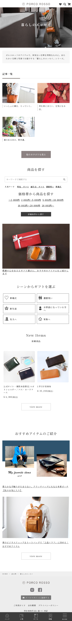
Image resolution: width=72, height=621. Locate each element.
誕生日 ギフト (38, 186)
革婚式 (59, 186)
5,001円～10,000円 (53, 199)
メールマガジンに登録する (36, 597)
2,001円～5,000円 (31, 199)
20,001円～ (48, 205)
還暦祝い (50, 186)
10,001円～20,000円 (29, 205)
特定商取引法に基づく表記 (36, 611)
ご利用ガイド (20, 605)
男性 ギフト (23, 186)
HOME (5, 574)
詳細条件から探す (36, 214)
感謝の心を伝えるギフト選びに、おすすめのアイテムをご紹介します (36, 270)
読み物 (13, 574)
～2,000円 (14, 199)
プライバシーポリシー (48, 605)
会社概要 (32, 605)
